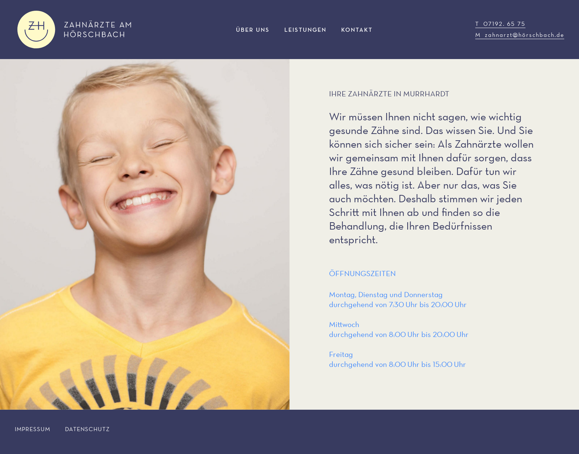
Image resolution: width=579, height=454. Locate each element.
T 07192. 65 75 (500, 24)
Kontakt (357, 30)
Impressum (32, 429)
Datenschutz (87, 429)
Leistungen (305, 30)
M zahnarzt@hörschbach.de (519, 35)
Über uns (253, 30)
